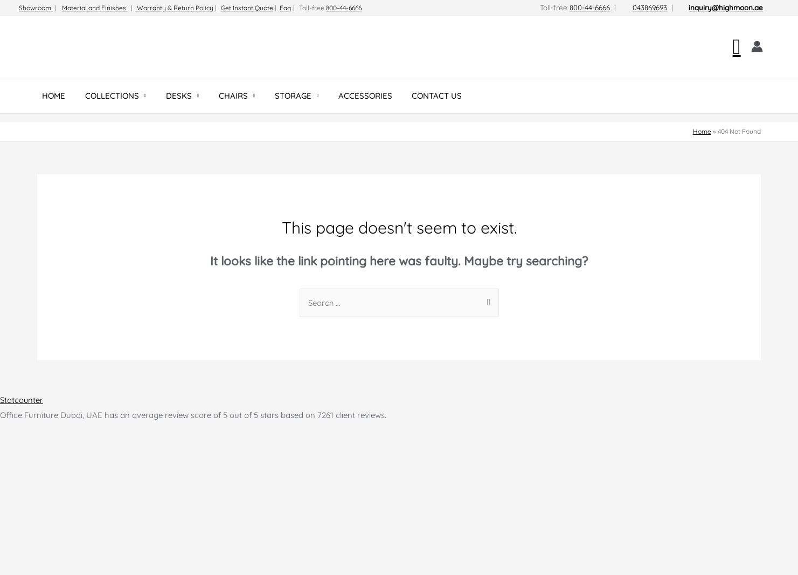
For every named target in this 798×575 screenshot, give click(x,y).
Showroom (36, 8)
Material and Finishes (95, 8)
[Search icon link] (737, 46)
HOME (52, 96)
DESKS (170, 96)
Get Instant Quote (247, 8)
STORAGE (277, 96)
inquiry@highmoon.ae (726, 7)
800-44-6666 (344, 8)
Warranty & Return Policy (174, 8)
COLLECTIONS (107, 96)
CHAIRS (220, 96)
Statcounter (22, 400)
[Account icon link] (757, 46)
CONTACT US (413, 96)
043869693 (650, 7)
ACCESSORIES (345, 96)
